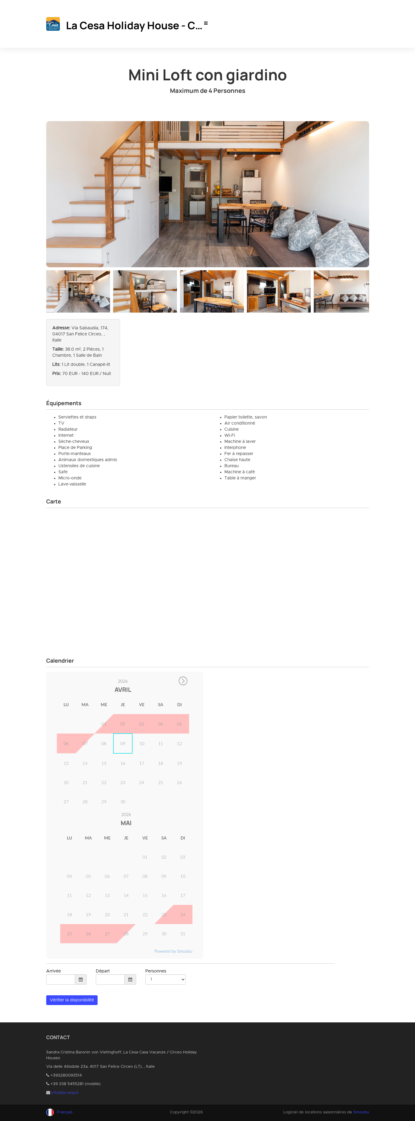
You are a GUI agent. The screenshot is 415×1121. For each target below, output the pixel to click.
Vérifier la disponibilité (72, 1000)
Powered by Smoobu (173, 951)
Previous (50, 290)
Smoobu (361, 1112)
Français (64, 1112)
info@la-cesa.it (64, 1093)
